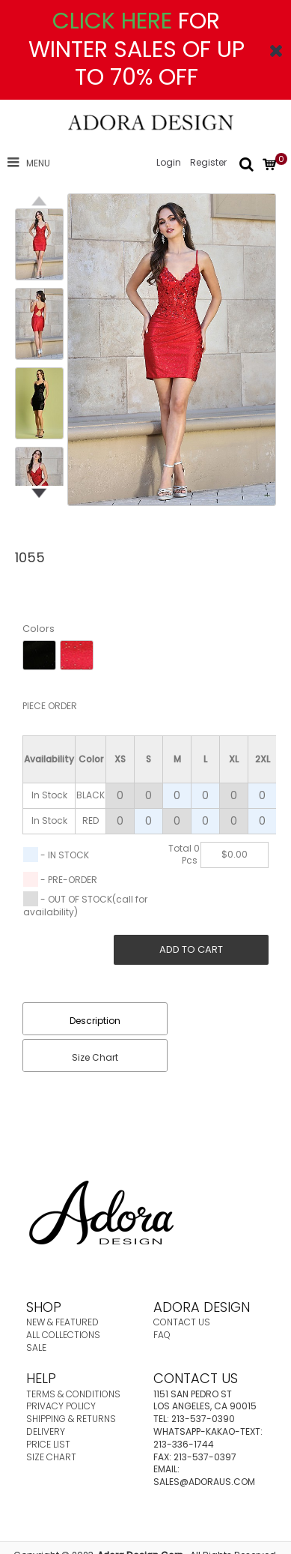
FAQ (162, 1334)
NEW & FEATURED (62, 1322)
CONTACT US (181, 1322)
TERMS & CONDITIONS (73, 1394)
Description (95, 1020)
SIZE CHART (51, 1457)
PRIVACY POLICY (61, 1406)
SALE (36, 1347)
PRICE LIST (48, 1444)
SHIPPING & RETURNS (71, 1418)
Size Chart (95, 1057)
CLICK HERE (112, 21)
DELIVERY (45, 1431)
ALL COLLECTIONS (63, 1334)
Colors (38, 628)
